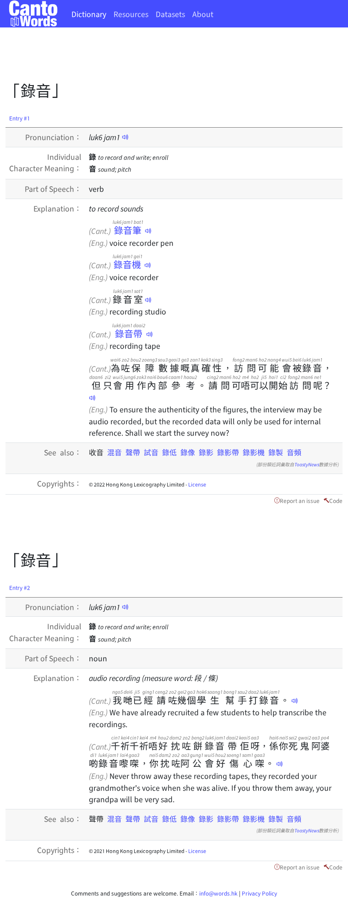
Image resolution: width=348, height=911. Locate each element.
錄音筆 (128, 230)
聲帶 (132, 452)
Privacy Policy (259, 893)
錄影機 (254, 452)
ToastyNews (306, 464)
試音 (151, 452)
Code (336, 500)
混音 (114, 452)
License (197, 484)
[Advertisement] (172, 57)
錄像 (187, 452)
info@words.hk (218, 893)
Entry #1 (19, 118)
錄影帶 (228, 452)
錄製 (275, 452)
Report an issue (300, 500)
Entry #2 (19, 587)
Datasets (170, 13)
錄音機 (127, 264)
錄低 (169, 452)
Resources (131, 13)
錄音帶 (129, 333)
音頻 (294, 452)
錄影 (206, 452)
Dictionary (88, 13)
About (202, 13)
